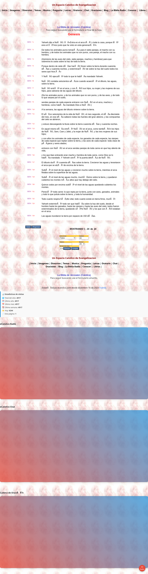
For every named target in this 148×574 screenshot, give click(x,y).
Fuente (102, 287)
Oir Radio (142, 568)
